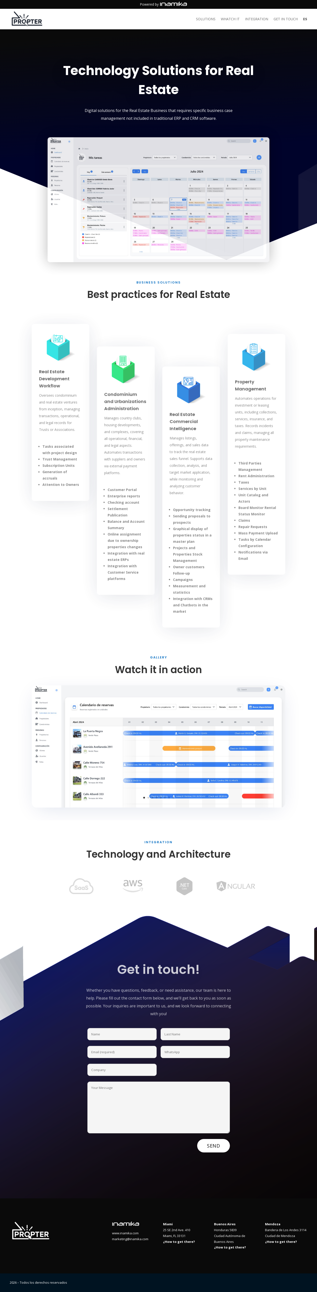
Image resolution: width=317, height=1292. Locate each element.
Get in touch (286, 19)
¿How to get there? (179, 1241)
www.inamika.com (125, 1233)
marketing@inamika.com (130, 1239)
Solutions (205, 19)
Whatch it (230, 19)
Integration (256, 19)
